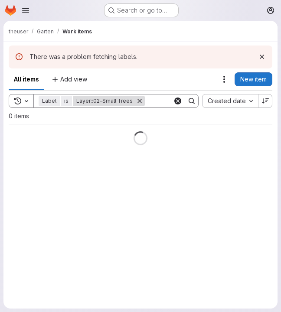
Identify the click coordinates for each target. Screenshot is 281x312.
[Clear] (178, 101)
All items (26, 79)
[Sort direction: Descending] (265, 101)
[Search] (192, 101)
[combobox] (230, 101)
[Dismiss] (262, 57)
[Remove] (139, 101)
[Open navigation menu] (26, 10)
